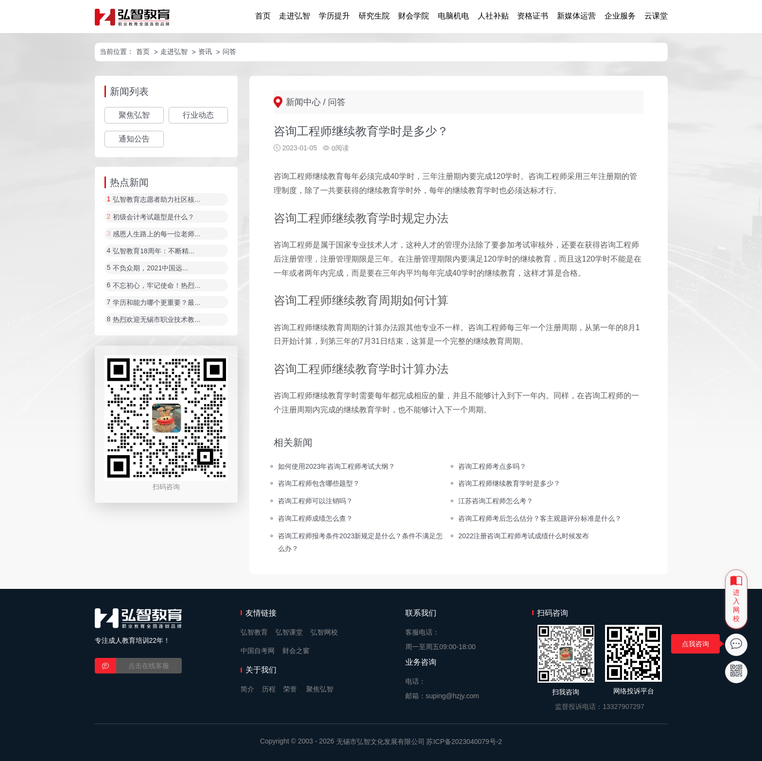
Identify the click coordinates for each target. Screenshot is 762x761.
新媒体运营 (576, 16)
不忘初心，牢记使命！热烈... (156, 285)
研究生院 (374, 16)
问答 (229, 51)
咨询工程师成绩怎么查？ (315, 518)
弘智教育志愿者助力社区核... (156, 200)
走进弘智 (294, 16)
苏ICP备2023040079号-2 (464, 741)
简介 (247, 689)
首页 (263, 16)
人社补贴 (493, 16)
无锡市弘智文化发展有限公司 (380, 741)
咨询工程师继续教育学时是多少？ (509, 483)
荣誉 (290, 689)
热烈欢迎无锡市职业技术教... (156, 320)
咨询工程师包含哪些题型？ (319, 483)
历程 (269, 689)
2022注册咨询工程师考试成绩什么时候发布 (523, 536)
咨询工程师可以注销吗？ (315, 501)
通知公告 (134, 139)
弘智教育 (254, 632)
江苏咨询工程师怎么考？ (495, 501)
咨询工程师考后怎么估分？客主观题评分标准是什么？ (540, 518)
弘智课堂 (289, 632)
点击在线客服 (148, 666)
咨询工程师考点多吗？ (492, 466)
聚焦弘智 (134, 115)
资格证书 (532, 16)
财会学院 (413, 16)
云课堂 (656, 16)
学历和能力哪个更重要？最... (156, 302)
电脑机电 (453, 16)
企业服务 (620, 16)
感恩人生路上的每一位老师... (156, 234)
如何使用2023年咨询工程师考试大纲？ (336, 466)
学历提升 (334, 16)
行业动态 (198, 115)
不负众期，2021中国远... (150, 268)
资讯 (205, 51)
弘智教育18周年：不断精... (153, 251)
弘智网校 (324, 632)
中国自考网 (258, 651)
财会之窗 (296, 651)
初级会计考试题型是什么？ (153, 217)
